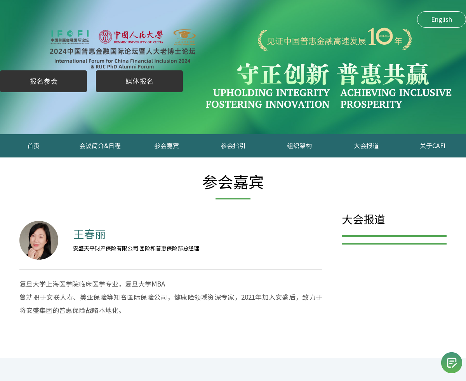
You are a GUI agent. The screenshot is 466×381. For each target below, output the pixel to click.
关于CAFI (432, 146)
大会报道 (366, 146)
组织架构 (299, 146)
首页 (33, 146)
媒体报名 (139, 81)
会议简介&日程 (100, 146)
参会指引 (233, 146)
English (441, 19)
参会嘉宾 (166, 146)
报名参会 (43, 81)
